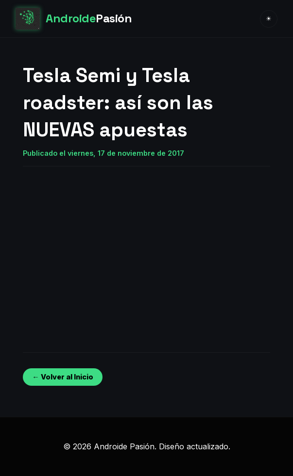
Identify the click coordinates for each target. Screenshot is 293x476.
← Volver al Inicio (62, 377)
